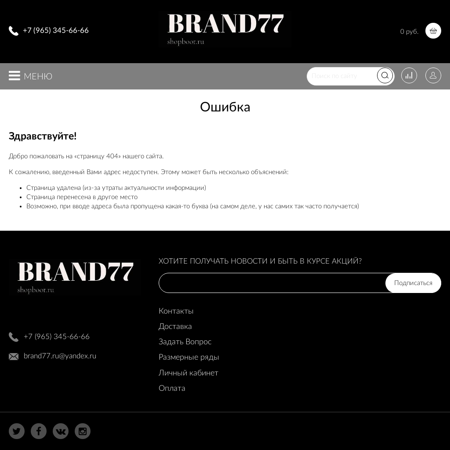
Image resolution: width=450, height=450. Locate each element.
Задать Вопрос (185, 342)
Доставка (175, 327)
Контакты (176, 311)
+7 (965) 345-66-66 (56, 30)
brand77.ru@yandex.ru (60, 356)
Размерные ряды (189, 357)
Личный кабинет (188, 373)
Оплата (172, 389)
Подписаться (413, 283)
